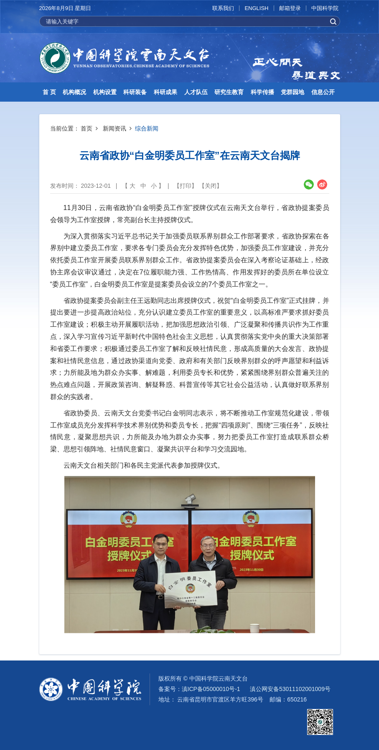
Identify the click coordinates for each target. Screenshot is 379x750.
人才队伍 (196, 92)
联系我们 (223, 8)
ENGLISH (256, 8)
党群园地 (292, 92)
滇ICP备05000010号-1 (211, 689)
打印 (185, 185)
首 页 (49, 92)
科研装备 (135, 92)
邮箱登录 (290, 8)
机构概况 (74, 92)
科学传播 (262, 92)
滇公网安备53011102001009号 (290, 689)
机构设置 (105, 92)
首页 (86, 128)
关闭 (210, 185)
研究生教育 (229, 92)
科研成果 (165, 92)
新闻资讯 (114, 128)
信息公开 (323, 92)
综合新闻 (146, 128)
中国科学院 (324, 8)
